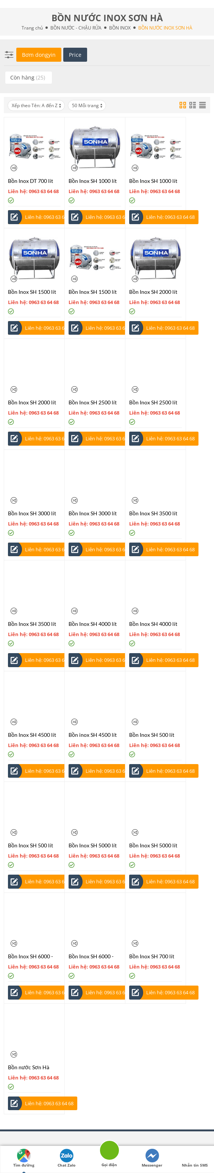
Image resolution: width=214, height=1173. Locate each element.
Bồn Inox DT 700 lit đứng (30, 181)
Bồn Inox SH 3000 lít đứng (93, 513)
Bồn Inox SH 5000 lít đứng (153, 845)
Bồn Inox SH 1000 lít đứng (153, 181)
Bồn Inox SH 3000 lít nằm (32, 513)
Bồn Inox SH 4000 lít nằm (93, 624)
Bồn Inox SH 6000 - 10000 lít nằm (30, 956)
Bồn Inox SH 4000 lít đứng (153, 624)
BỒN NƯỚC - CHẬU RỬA (76, 28)
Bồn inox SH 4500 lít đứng (93, 735)
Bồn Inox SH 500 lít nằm (151, 735)
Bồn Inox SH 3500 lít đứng (32, 624)
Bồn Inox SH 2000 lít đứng (32, 402)
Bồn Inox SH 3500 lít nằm (153, 513)
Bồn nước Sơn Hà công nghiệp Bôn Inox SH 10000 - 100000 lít (33, 1067)
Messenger (152, 1158)
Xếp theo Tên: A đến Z (37, 105)
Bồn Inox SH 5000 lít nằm (93, 845)
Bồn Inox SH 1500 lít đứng (93, 292)
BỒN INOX (120, 28)
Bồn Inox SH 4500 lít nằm (32, 735)
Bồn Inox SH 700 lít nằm (151, 956)
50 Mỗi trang (87, 105)
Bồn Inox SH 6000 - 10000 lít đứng (91, 956)
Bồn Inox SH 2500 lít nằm (93, 402)
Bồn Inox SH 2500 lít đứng (153, 402)
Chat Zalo (66, 1158)
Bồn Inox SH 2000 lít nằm (153, 292)
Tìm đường (23, 1158)
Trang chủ (32, 28)
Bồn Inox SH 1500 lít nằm (32, 292)
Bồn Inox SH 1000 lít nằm (93, 181)
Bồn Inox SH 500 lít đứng (30, 845)
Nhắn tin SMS (195, 1158)
